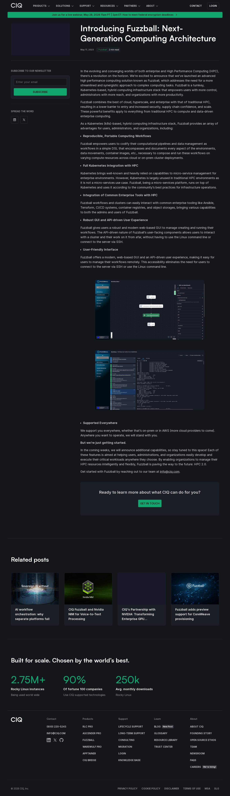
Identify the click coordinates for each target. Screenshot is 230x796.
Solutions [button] (65, 6)
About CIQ (196, 726)
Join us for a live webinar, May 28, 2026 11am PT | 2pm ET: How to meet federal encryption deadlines (115, 14)
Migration (125, 746)
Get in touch (149, 503)
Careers (203, 767)
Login (213, 5)
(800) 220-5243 (56, 726)
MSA (207, 788)
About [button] (152, 6)
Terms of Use (192, 788)
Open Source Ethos (203, 740)
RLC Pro (88, 726)
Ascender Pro (92, 733)
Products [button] (42, 6)
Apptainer (89, 753)
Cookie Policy (151, 788)
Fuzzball (89, 740)
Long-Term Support (131, 733)
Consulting (126, 740)
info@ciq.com (169, 471)
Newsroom (197, 753)
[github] (61, 740)
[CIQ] (16, 6)
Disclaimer (171, 788)
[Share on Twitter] (24, 119)
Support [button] (87, 6)
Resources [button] (109, 6)
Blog (164, 726)
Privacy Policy (127, 788)
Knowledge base (129, 760)
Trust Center (163, 746)
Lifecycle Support (130, 726)
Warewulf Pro (92, 746)
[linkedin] (49, 740)
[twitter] (55, 740)
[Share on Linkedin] (14, 119)
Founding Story (201, 733)
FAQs (193, 760)
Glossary (160, 733)
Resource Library (165, 740)
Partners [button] (132, 6)
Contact (196, 5)
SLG (216, 788)
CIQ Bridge (89, 760)
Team (193, 746)
